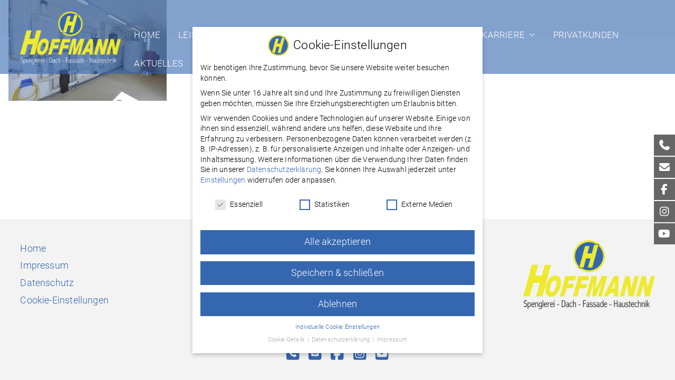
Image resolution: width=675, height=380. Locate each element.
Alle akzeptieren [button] (337, 236)
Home (147, 35)
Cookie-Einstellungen (64, 300)
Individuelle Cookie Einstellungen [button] (337, 321)
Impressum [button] (392, 334)
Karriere (508, 35)
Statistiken (325, 199)
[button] (530, 35)
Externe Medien (420, 199)
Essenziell (239, 199)
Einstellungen (222, 174)
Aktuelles (158, 63)
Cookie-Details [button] (287, 334)
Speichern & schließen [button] (337, 267)
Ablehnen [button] (337, 298)
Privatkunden (586, 35)
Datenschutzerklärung (284, 164)
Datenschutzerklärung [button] (342, 334)
